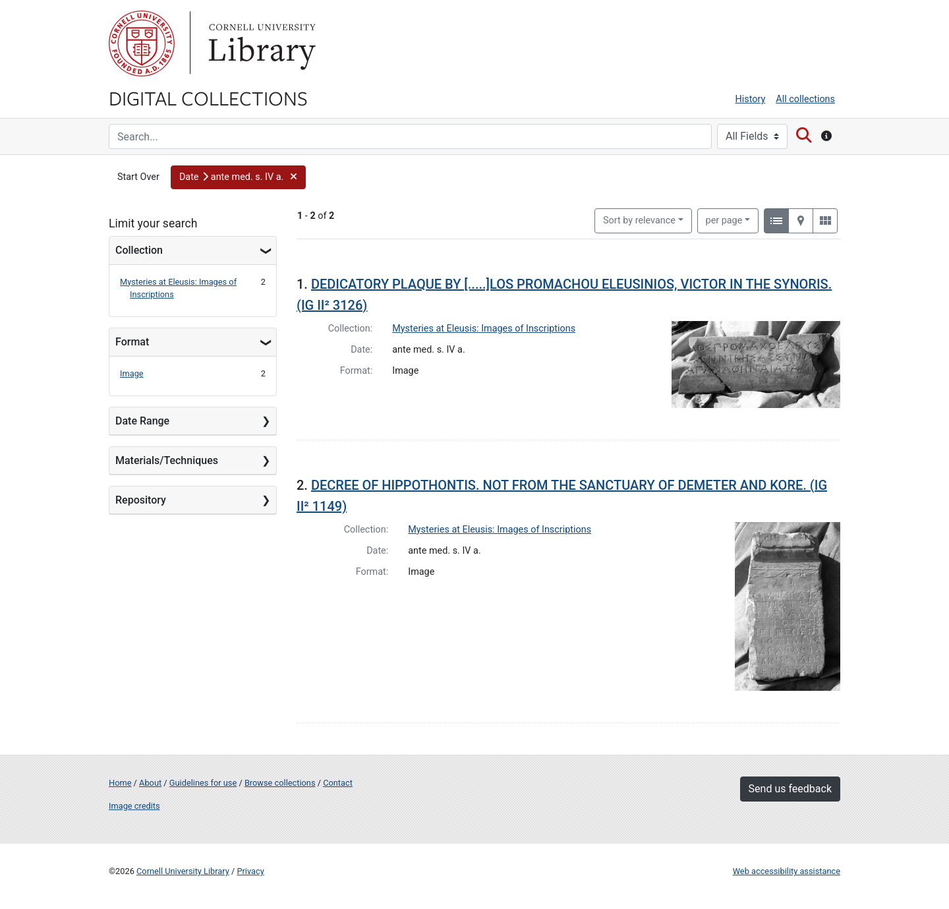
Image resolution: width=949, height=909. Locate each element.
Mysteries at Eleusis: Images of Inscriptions (483, 328)
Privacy (250, 871)
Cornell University (142, 43)
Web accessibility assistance (786, 871)
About (150, 783)
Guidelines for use (203, 783)
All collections (805, 99)
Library (260, 43)
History (750, 99)
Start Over (138, 177)
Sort (639, 220)
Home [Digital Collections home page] (120, 783)
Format (132, 342)
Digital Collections (208, 97)
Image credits (134, 806)
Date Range (142, 421)
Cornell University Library (182, 871)
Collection (139, 250)
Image (132, 373)
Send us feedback (790, 788)
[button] (238, 177)
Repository (140, 500)
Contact (338, 783)
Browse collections (280, 783)
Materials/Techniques (166, 460)
